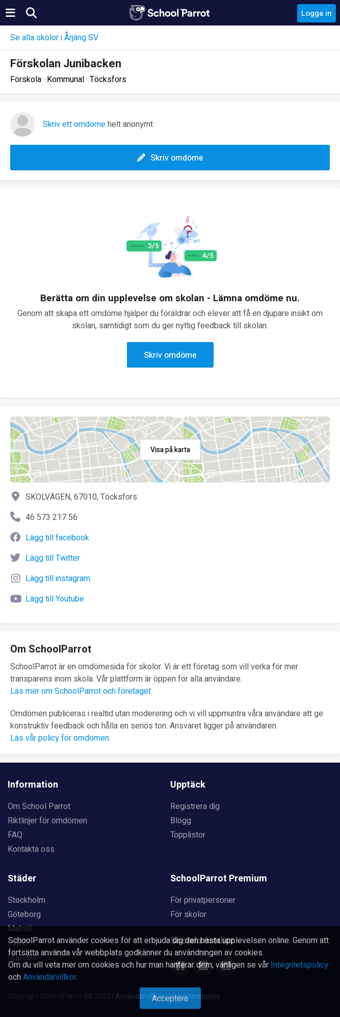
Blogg (180, 821)
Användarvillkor (49, 977)
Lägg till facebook (57, 538)
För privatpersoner (203, 900)
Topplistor (187, 835)
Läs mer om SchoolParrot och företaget (80, 691)
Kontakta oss (31, 849)
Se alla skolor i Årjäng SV (54, 38)
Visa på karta (170, 450)
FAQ (15, 835)
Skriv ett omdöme (74, 124)
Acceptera (170, 999)
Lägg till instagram (57, 578)
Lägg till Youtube (54, 599)
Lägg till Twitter (52, 558)
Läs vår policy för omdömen (59, 738)
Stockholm (26, 900)
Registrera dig (195, 806)
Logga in (316, 13)
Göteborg (24, 914)
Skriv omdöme (170, 158)
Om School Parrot (39, 806)
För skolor (188, 914)
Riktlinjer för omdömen (47, 821)
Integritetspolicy (299, 965)
